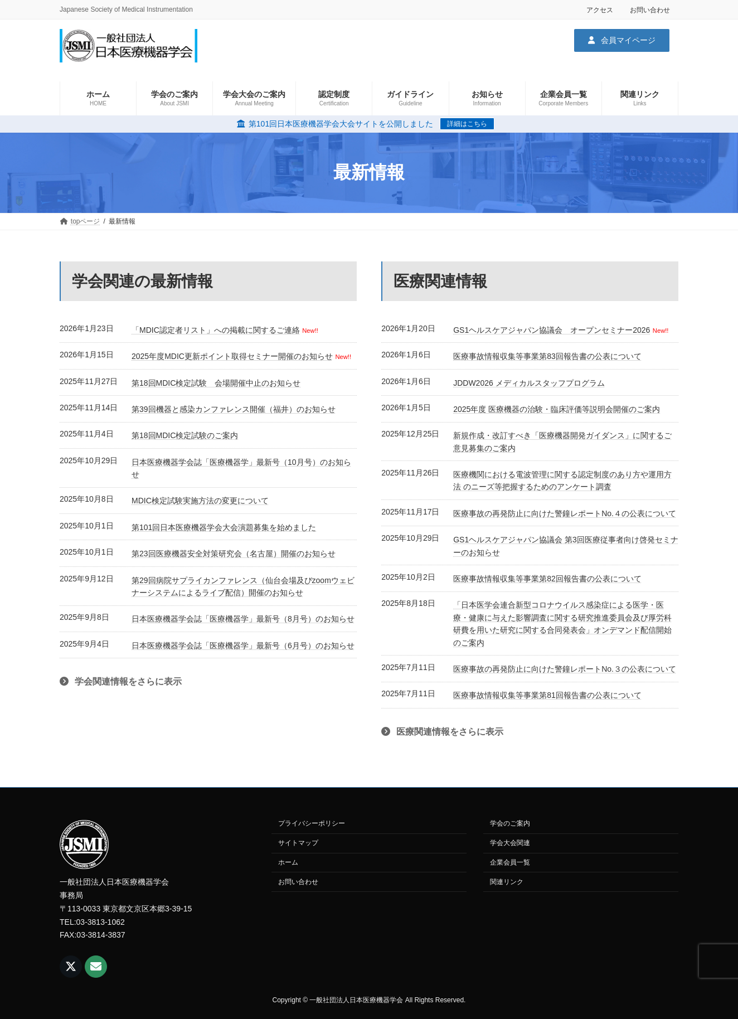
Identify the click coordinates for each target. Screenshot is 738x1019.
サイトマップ (298, 843)
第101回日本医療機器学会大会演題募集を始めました (224, 527)
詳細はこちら (467, 124)
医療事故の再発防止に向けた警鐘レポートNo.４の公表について (564, 513)
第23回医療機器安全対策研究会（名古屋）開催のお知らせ (234, 553)
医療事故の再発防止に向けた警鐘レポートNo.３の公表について (564, 668)
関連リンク (506, 882)
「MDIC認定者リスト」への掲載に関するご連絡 (216, 330)
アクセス (599, 10)
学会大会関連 (510, 843)
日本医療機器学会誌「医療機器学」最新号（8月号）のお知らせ (243, 618)
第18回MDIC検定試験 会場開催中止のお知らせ (216, 383)
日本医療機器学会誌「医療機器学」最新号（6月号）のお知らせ (243, 645)
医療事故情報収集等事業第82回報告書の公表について (547, 578)
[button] (621, 40)
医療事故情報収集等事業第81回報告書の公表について (547, 695)
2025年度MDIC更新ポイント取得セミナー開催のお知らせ (232, 356)
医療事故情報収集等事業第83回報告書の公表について (547, 356)
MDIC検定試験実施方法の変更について (200, 500)
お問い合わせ (650, 10)
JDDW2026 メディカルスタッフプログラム (528, 383)
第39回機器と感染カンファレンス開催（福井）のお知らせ (234, 409)
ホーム (288, 862)
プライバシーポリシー (311, 823)
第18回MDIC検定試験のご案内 (185, 435)
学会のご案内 (510, 823)
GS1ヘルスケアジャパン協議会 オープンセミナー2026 (551, 330)
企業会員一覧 (510, 862)
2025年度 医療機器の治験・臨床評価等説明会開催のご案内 (556, 409)
